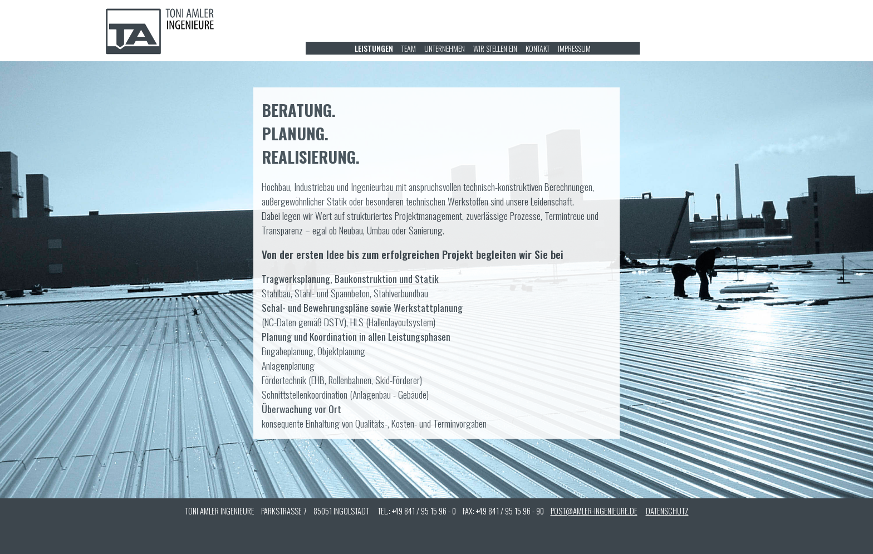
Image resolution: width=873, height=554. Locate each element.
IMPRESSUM (574, 48)
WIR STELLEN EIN (495, 48)
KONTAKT (538, 48)
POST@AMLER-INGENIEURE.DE (594, 511)
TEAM (408, 48)
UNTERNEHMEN (444, 48)
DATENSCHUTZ (667, 511)
